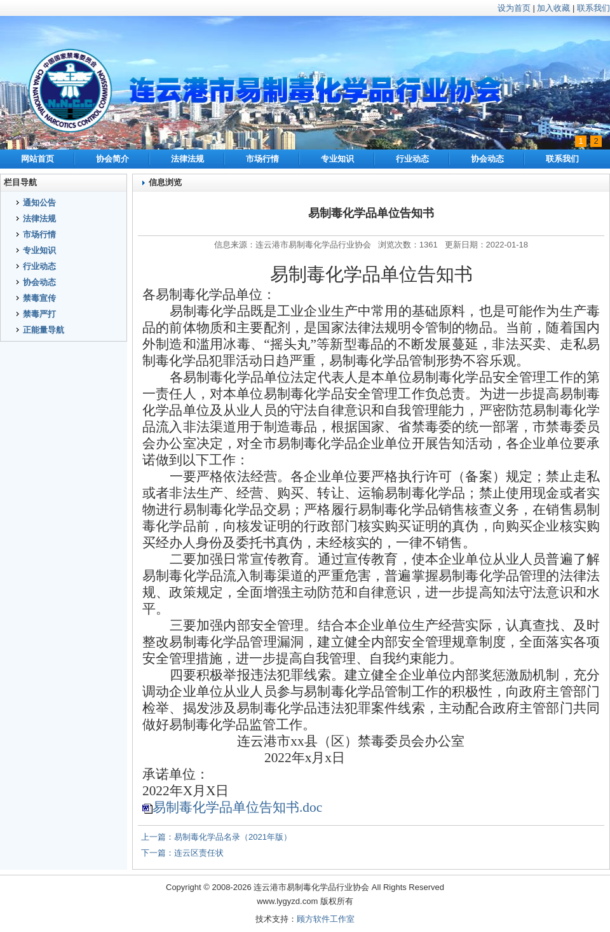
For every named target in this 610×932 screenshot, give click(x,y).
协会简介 (112, 158)
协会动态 (487, 158)
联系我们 (593, 8)
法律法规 (187, 158)
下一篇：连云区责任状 (182, 853)
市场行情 (262, 158)
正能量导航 (43, 330)
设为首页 (514, 8)
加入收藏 (553, 8)
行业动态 (412, 158)
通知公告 (39, 202)
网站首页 (37, 158)
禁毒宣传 (39, 298)
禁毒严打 (39, 314)
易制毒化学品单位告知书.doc (237, 807)
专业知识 (337, 158)
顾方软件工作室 (326, 919)
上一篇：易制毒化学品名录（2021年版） (216, 837)
